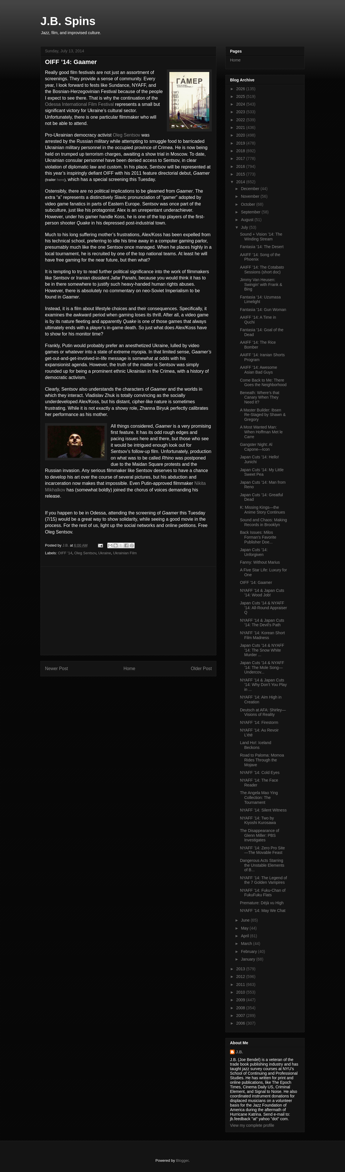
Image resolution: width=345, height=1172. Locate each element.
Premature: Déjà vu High (262, 903)
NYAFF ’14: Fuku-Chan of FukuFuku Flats (263, 892)
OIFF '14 (65, 553)
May (245, 928)
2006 (241, 1023)
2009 (241, 1000)
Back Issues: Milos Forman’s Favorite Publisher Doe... (258, 537)
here (60, 180)
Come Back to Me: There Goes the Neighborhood (263, 382)
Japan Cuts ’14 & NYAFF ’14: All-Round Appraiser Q (263, 608)
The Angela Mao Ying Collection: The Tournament (259, 797)
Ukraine (104, 553)
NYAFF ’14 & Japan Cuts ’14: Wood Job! (262, 593)
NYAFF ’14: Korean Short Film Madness (262, 635)
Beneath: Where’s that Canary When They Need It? (259, 397)
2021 (241, 127)
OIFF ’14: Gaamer (256, 582)
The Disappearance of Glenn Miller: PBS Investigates (259, 835)
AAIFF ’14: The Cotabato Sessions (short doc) (262, 269)
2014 (241, 182)
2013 (241, 969)
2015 (241, 174)
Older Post (201, 668)
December (250, 188)
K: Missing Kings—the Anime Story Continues (262, 509)
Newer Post (56, 668)
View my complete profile (252, 1125)
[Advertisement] (128, 611)
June (245, 920)
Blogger (182, 1160)
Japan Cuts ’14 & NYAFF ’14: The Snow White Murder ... (262, 650)
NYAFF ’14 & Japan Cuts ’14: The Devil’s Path (262, 622)
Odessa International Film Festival (79, 104)
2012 (241, 976)
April (245, 936)
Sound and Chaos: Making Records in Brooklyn (263, 522)
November (250, 196)
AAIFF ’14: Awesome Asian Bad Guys (258, 369)
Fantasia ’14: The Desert (262, 246)
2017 (241, 158)
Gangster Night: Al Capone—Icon (256, 447)
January (248, 959)
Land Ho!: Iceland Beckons (255, 745)
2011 (241, 984)
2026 (241, 88)
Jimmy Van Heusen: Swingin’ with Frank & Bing (261, 284)
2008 (241, 1008)
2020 (241, 135)
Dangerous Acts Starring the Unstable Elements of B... (262, 865)
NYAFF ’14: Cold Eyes (260, 772)
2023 (241, 112)
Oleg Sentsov (126, 135)
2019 (241, 143)
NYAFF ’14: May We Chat (263, 910)
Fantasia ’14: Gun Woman (263, 309)
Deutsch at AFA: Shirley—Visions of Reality (263, 712)
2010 (241, 992)
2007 (241, 1015)
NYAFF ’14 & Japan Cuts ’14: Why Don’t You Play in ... (263, 685)
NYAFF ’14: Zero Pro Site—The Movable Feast (262, 850)
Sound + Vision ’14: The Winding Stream (261, 236)
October (248, 204)
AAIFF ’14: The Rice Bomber (258, 344)
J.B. (239, 1052)
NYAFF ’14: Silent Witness (263, 810)
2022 (241, 120)
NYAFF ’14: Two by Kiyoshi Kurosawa (258, 820)
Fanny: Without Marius (260, 562)
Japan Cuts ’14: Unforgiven (254, 552)
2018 (241, 151)
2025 (241, 96)
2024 (241, 104)
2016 (241, 166)
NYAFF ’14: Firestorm (259, 722)
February (249, 951)
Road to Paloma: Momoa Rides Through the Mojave (262, 760)
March (247, 943)
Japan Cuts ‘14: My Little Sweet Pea (262, 472)
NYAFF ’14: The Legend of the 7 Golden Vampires (263, 880)
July (245, 227)
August (247, 219)
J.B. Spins (67, 21)
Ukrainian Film (125, 553)
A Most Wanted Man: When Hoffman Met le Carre (261, 432)
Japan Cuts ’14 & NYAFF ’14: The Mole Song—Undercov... (262, 667)
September (251, 212)
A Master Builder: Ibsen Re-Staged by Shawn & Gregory (263, 415)
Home (129, 668)
